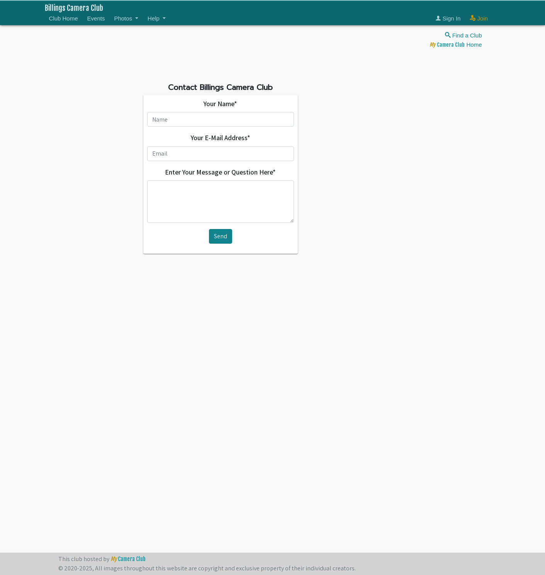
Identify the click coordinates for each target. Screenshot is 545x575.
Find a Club (463, 35)
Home (456, 44)
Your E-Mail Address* (220, 137)
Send (220, 236)
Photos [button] (124, 18)
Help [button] (154, 18)
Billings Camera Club (74, 8)
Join (479, 18)
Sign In (448, 18)
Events (96, 18)
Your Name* (220, 103)
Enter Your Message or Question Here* (220, 172)
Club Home (63, 18)
